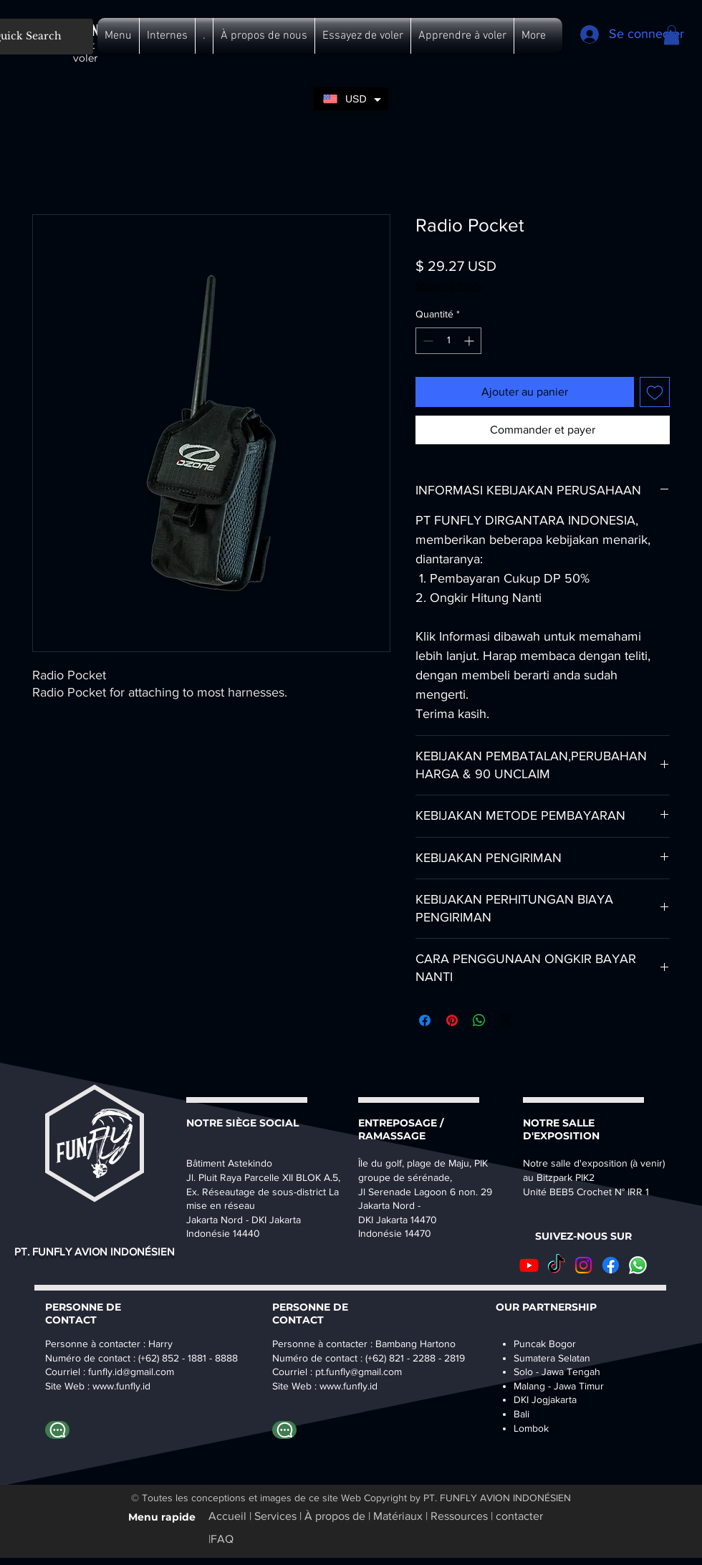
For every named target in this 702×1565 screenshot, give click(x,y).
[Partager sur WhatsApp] (479, 1020)
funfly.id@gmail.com (131, 1371)
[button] (118, 36)
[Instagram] (583, 1265)
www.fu (108, 1386)
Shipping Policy (449, 286)
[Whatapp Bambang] (284, 1430)
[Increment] (470, 340)
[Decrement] (427, 340)
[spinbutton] (448, 340)
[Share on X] (506, 1020)
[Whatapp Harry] (57, 1430)
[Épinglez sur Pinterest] (452, 1020)
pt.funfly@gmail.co (354, 1371)
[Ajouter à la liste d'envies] (655, 392)
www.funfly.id (348, 1386)
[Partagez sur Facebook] (424, 1020)
